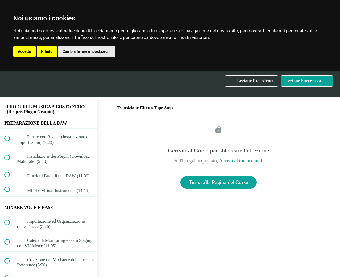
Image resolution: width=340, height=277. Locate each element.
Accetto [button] (24, 51)
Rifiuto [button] (47, 51)
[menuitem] (48, 84)
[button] (10, 84)
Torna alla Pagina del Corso (218, 182)
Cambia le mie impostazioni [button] (86, 51)
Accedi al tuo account (240, 161)
